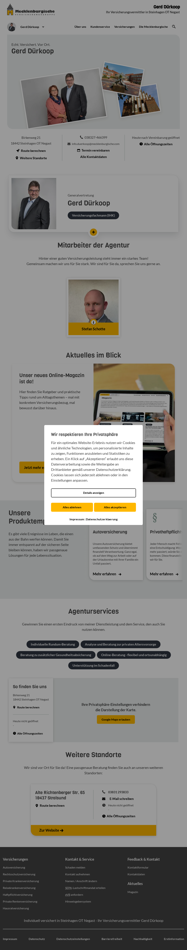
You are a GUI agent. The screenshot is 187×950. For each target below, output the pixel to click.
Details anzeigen (93, 493)
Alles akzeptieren (115, 507)
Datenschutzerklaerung (102, 519)
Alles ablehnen (71, 507)
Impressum (76, 519)
